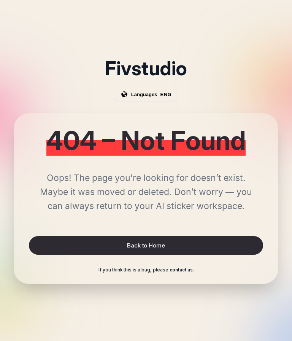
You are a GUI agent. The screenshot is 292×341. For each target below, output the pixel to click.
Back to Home (146, 245)
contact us (181, 270)
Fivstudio (146, 68)
